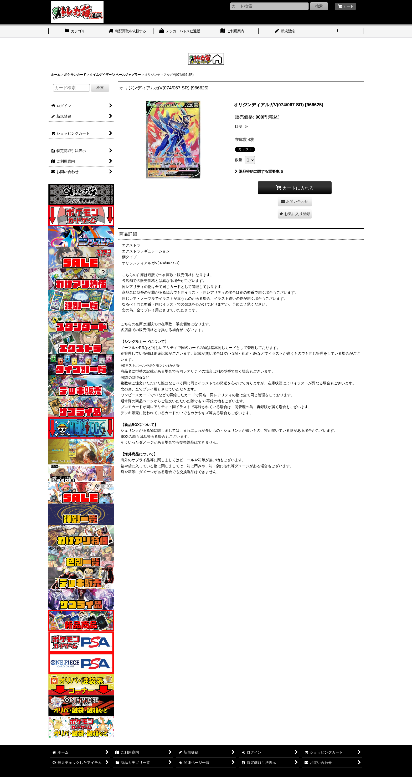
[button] (337, 31)
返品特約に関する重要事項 (259, 171)
